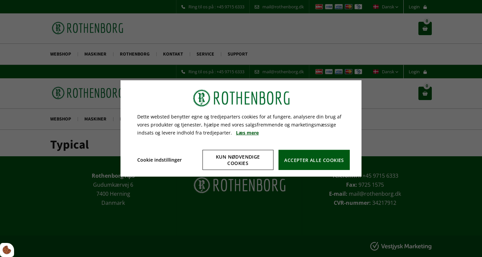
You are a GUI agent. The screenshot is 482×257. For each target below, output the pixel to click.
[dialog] (241, 128)
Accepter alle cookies (314, 160)
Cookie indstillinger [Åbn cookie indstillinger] (159, 160)
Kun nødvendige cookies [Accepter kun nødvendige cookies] (238, 160)
